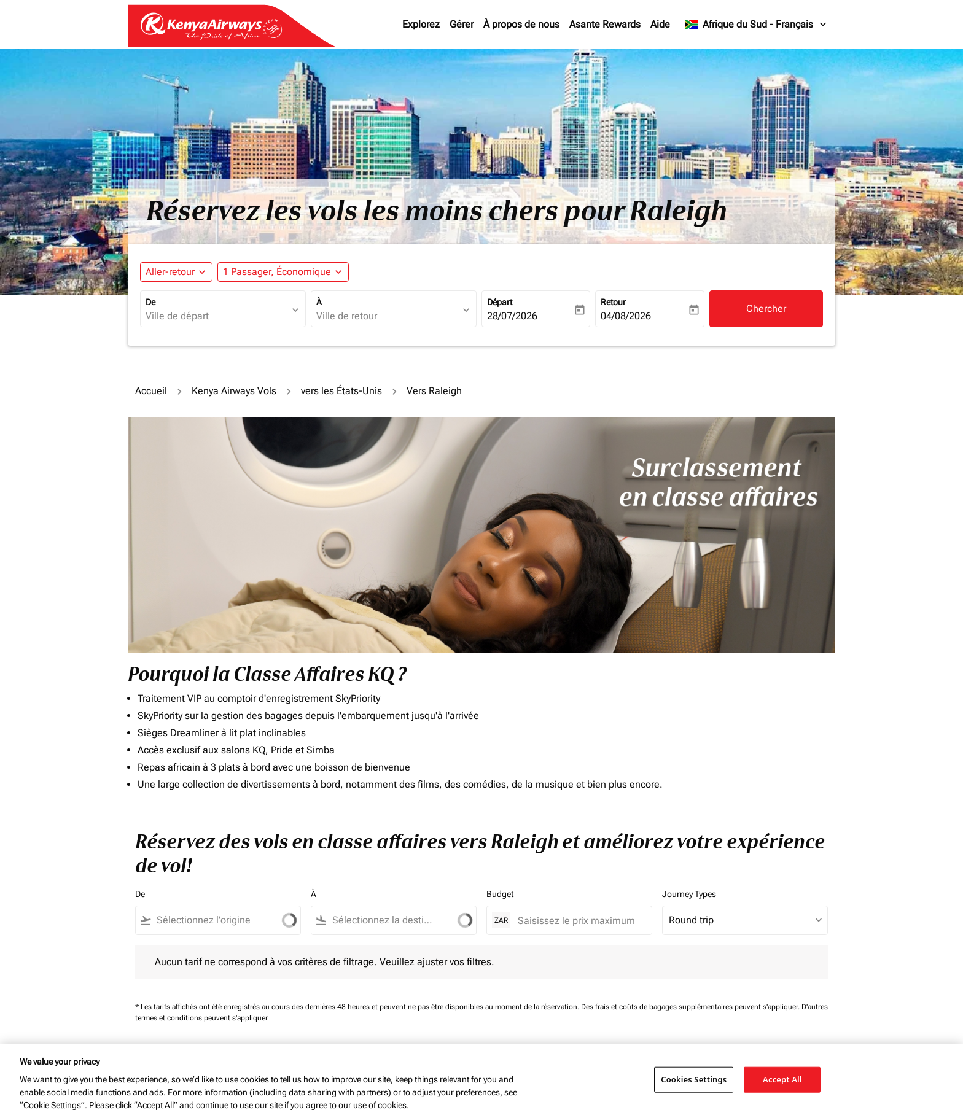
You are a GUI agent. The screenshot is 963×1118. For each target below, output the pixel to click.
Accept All (782, 1079)
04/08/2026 (626, 316)
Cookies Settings (694, 1079)
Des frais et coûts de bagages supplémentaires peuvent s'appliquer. (691, 1007)
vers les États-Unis (341, 391)
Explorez (421, 24)
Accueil (151, 391)
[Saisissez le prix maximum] (578, 920)
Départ (499, 302)
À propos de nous (521, 24)
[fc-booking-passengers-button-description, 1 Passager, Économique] (277, 272)
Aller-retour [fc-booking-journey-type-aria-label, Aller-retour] (170, 272)
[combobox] (217, 316)
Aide (660, 24)
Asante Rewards (605, 24)
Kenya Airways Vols (234, 391)
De (150, 302)
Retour (613, 302)
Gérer (462, 24)
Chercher (766, 308)
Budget (499, 894)
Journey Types (689, 894)
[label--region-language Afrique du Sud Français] (756, 24)
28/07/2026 (512, 316)
